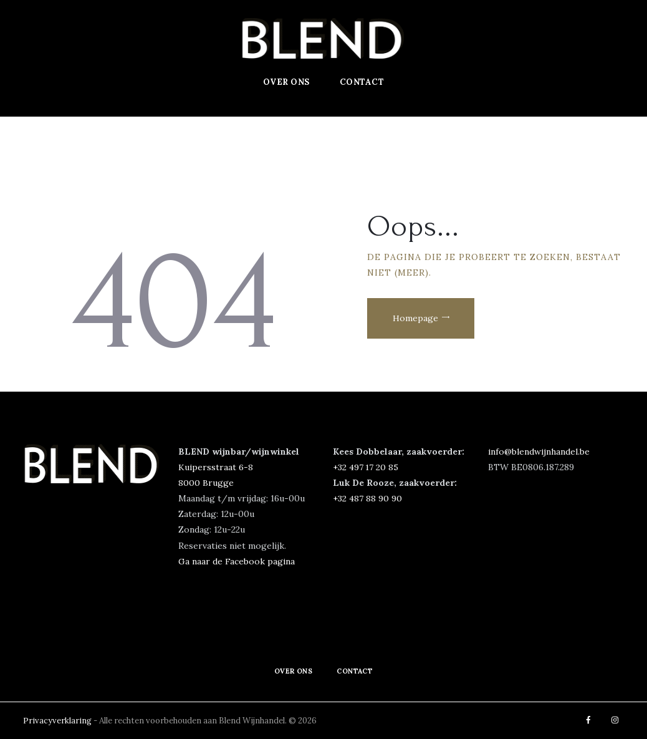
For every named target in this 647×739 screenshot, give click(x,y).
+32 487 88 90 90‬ (367, 498)
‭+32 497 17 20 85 (366, 467)
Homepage (418, 320)
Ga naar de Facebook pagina (236, 561)
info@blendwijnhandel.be (539, 451)
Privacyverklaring (58, 720)
